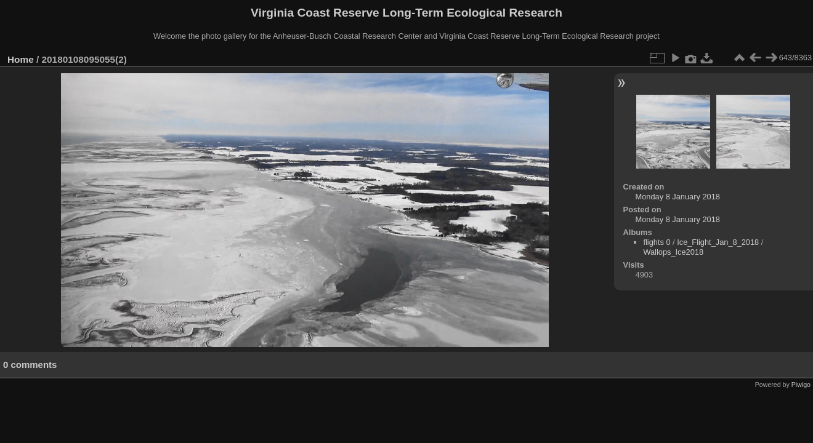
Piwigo (801, 384)
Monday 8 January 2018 (678, 196)
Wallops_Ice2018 (673, 252)
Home (20, 59)
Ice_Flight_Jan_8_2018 (718, 242)
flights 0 (656, 242)
